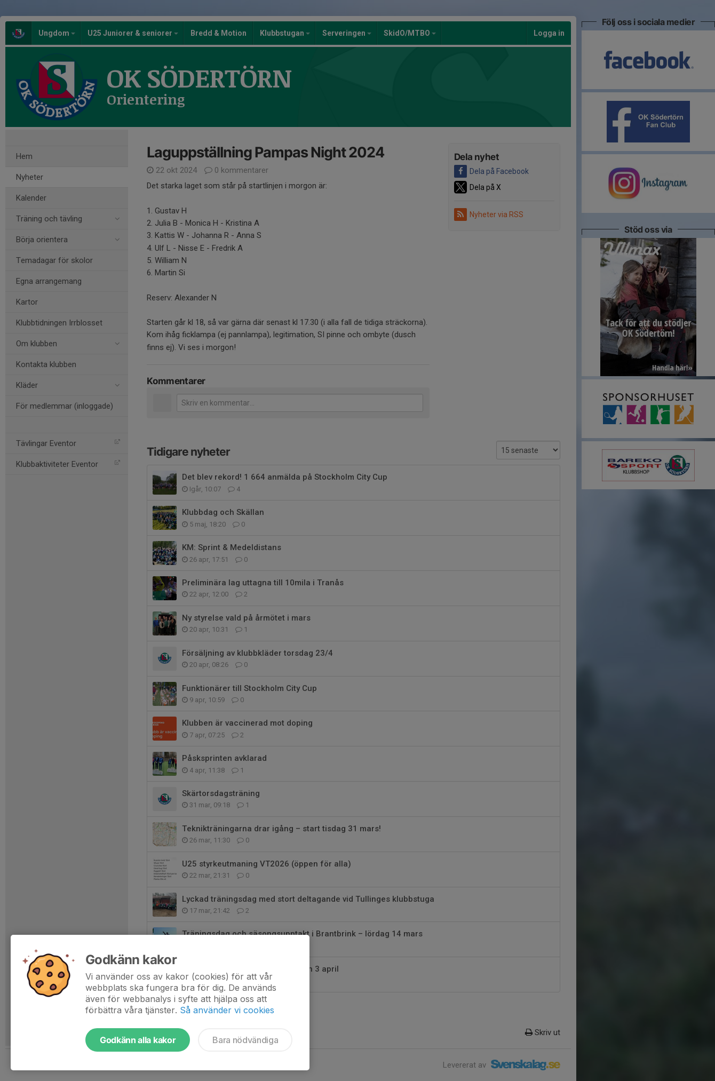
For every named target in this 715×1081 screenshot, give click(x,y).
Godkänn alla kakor (138, 1040)
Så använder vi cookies (227, 1010)
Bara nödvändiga (245, 1040)
